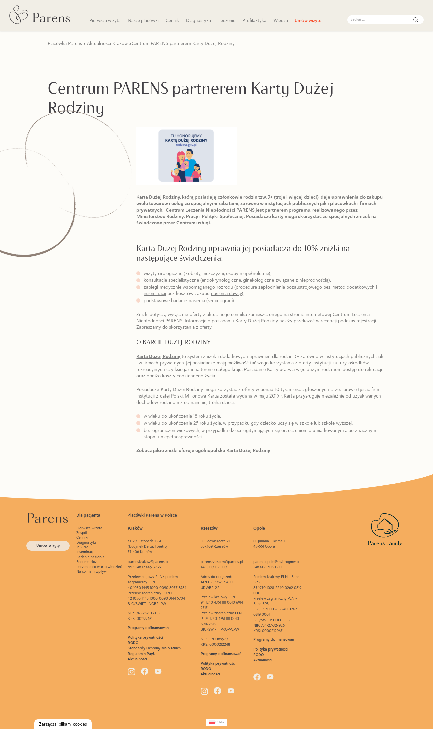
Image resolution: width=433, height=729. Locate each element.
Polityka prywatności (145, 637)
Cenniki (82, 537)
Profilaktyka (254, 20)
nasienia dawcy (226, 293)
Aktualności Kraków (107, 43)
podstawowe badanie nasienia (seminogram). (189, 300)
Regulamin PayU (142, 653)
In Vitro (82, 547)
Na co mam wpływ (91, 571)
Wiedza (280, 20)
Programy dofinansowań (148, 627)
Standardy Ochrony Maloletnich (154, 648)
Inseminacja (86, 551)
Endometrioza (87, 561)
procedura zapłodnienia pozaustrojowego (279, 287)
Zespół (81, 532)
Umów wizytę (308, 20)
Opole (259, 528)
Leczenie (226, 20)
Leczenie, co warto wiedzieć (99, 566)
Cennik (172, 20)
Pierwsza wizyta (105, 20)
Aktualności (137, 659)
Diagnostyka (198, 20)
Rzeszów (209, 528)
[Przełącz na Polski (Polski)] (216, 722)
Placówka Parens (65, 43)
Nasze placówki (143, 20)
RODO (133, 642)
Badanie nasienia (90, 556)
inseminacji (155, 293)
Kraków (135, 528)
